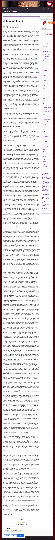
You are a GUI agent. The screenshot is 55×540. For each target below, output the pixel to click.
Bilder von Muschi (46, 70)
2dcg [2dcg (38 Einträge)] (43, 173)
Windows (44, 124)
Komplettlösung (47, 8)
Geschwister (45, 143)
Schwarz (44, 154)
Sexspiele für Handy (46, 51)
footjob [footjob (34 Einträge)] (47, 183)
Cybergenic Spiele (46, 43)
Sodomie (44, 156)
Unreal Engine (45, 122)
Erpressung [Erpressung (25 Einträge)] (44, 181)
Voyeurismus (45, 164)
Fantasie (44, 80)
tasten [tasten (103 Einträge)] (44, 206)
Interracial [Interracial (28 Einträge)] (44, 190)
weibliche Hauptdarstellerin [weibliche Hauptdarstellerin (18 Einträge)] (46, 211)
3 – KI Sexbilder (44, 60)
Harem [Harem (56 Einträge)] (49, 186)
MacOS (44, 114)
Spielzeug (44, 159)
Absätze (44, 62)
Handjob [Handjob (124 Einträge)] (44, 186)
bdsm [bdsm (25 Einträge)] (50, 177)
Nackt (44, 90)
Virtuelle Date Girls (46, 56)
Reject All (13, 535)
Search (43, 32)
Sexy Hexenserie (46, 53)
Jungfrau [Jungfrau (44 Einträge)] (44, 191)
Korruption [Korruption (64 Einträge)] (44, 193)
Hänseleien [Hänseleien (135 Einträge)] (45, 189)
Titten (44, 105)
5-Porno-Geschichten (12, 23)
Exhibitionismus (45, 136)
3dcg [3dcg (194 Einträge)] (46, 173)
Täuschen (44, 161)
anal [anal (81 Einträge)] (46, 175)
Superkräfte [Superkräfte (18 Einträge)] (47, 205)
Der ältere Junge (35, 17)
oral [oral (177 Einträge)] (44, 199)
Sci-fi (44, 100)
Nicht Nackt (45, 91)
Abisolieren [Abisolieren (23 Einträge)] (48, 174)
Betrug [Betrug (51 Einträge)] (43, 178)
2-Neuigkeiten (44, 58)
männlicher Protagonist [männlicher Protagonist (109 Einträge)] (45, 198)
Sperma (44, 103)
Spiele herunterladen (22, 8)
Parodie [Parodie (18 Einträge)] (47, 200)
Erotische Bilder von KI (38, 8)
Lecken (44, 88)
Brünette (44, 75)
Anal (43, 63)
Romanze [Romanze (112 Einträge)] (44, 202)
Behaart (44, 68)
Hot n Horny (5, 23)
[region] (13, 532)
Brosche (17, 23)
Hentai (44, 85)
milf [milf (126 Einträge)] (43, 195)
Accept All (20, 535)
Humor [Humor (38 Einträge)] (43, 187)
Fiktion (44, 139)
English (44, 28)
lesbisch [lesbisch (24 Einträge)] (49, 193)
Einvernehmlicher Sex (21, 23)
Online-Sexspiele (46, 46)
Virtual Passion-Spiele (46, 54)
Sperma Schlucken (27, 23)
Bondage (44, 73)
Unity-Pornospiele (46, 121)
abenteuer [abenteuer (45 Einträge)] (44, 174)
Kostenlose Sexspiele (46, 44)
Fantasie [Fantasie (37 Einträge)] (43, 183)
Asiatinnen (45, 67)
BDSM (44, 131)
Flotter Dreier (45, 141)
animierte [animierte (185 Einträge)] (45, 177)
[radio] (18, 522)
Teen (31, 23)
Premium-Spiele (13, 8)
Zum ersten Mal (45, 167)
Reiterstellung (45, 95)
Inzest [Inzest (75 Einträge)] (47, 190)
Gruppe (44, 83)
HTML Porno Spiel (46, 112)
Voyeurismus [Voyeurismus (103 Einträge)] (45, 209)
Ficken (44, 81)
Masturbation (45, 149)
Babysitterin (45, 129)
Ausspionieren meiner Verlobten (9, 17)
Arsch (44, 65)
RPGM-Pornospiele (46, 117)
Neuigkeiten (29, 8)
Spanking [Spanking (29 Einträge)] (43, 205)
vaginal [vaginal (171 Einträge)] (44, 208)
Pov (43, 93)
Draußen (44, 78)
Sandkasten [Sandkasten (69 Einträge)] (45, 204)
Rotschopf (44, 96)
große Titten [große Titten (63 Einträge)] (45, 185)
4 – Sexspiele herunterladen (46, 107)
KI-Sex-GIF (45, 86)
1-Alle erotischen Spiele (46, 41)
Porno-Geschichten (6, 11)
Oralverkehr (45, 151)
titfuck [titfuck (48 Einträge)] (47, 207)
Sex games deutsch (46, 49)
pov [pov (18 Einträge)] (49, 200)
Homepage (4, 13)
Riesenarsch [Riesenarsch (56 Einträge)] (45, 201)
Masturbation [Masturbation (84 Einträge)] (45, 194)
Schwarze (44, 98)
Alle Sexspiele (5, 8)
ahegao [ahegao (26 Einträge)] (43, 175)
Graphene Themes (11, 538)
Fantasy (44, 138)
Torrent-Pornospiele (46, 119)
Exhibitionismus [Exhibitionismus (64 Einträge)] (46, 182)
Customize (7, 535)
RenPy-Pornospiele (46, 116)
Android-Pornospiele (46, 111)
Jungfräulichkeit (45, 146)
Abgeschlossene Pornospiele (46, 109)
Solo (43, 101)
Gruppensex (45, 144)
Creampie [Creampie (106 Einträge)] (48, 178)
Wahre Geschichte (34, 23)
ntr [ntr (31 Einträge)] (42, 200)
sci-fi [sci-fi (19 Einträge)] (49, 204)
